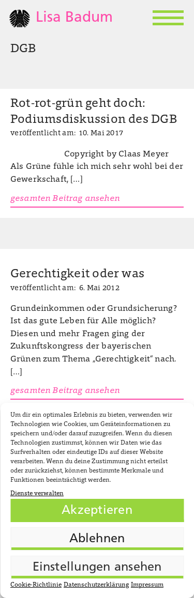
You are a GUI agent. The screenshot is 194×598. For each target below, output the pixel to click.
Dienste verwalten (37, 494)
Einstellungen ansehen (97, 567)
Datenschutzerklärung (96, 585)
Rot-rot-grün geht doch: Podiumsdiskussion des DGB (93, 112)
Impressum (147, 585)
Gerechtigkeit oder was (77, 274)
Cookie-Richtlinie (36, 585)
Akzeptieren (97, 511)
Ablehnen (97, 539)
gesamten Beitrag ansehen (65, 199)
